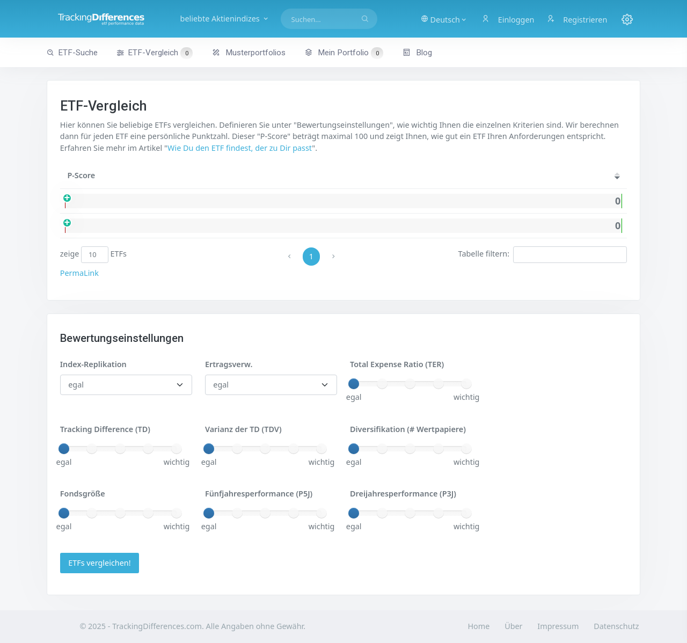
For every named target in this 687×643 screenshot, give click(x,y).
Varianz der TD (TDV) (243, 429)
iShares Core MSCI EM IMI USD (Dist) (185, 201)
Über (513, 626)
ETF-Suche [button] (72, 52)
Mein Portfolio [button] (343, 53)
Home (478, 626)
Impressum (558, 626)
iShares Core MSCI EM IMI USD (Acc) (184, 226)
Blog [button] (417, 53)
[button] (444, 19)
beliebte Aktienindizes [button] (224, 18)
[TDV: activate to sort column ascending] (539, 176)
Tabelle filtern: (542, 254)
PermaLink (79, 273)
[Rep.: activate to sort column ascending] (324, 176)
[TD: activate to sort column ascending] (575, 176)
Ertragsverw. (228, 364)
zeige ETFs (93, 254)
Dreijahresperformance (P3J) (403, 493)
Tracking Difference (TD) (105, 429)
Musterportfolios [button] (249, 53)
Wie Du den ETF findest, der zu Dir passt (239, 148)
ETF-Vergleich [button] (154, 53)
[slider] (353, 383)
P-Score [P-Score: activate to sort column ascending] (81, 175)
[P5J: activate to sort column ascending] (609, 176)
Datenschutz (616, 626)
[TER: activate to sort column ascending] (501, 176)
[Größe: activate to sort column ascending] (459, 176)
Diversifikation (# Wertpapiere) (408, 429)
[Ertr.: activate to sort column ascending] (373, 176)
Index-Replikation (93, 364)
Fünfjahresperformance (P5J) (258, 493)
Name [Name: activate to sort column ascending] (133, 175)
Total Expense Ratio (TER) (397, 364)
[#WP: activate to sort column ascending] (416, 176)
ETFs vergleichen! (99, 563)
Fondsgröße (82, 493)
